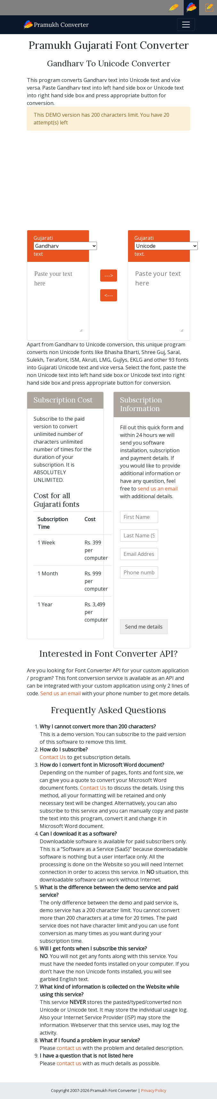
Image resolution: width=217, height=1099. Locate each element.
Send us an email (60, 693)
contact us (69, 1047)
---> (108, 275)
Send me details (144, 626)
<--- (108, 295)
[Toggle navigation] (186, 24)
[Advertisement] (108, 180)
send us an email (158, 488)
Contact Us (53, 757)
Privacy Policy (153, 1090)
